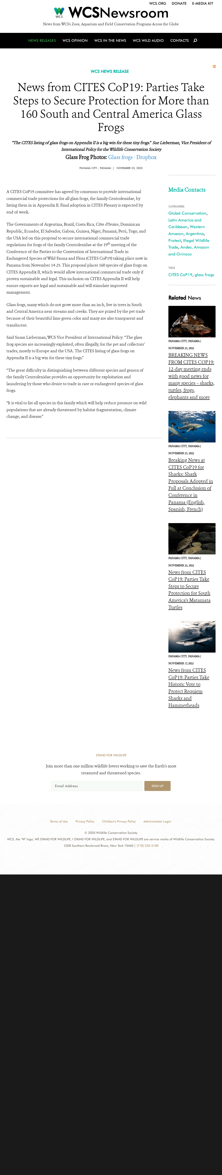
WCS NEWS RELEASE (110, 71)
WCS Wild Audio (147, 41)
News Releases (42, 41)
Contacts (179, 41)
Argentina (195, 233)
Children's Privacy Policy (119, 821)
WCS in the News (109, 41)
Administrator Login (157, 821)
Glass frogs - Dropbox (132, 157)
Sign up (157, 786)
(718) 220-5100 (147, 845)
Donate (179, 3)
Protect (174, 240)
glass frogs (204, 274)
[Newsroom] (111, 14)
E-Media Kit (202, 3)
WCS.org (157, 3)
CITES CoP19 (180, 274)
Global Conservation (187, 213)
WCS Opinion (75, 41)
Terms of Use (59, 821)
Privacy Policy (85, 821)
